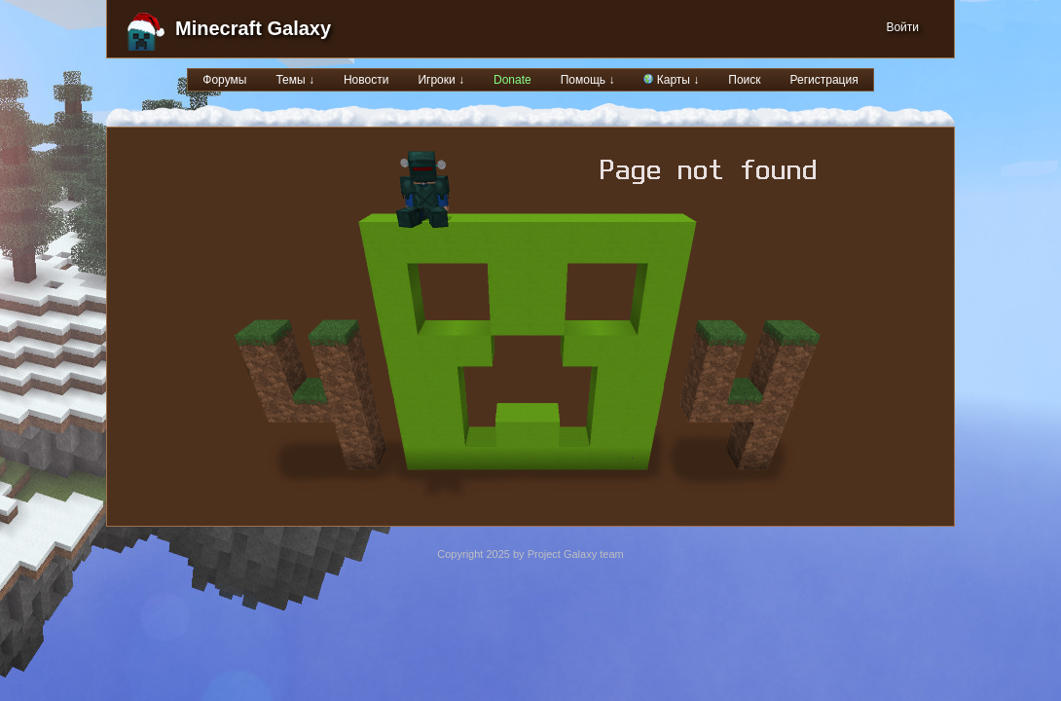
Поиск (744, 80)
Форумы (224, 80)
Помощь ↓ (588, 80)
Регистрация (824, 80)
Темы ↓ (294, 80)
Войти (902, 27)
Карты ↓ (671, 80)
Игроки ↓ (441, 80)
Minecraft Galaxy (253, 28)
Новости (366, 80)
